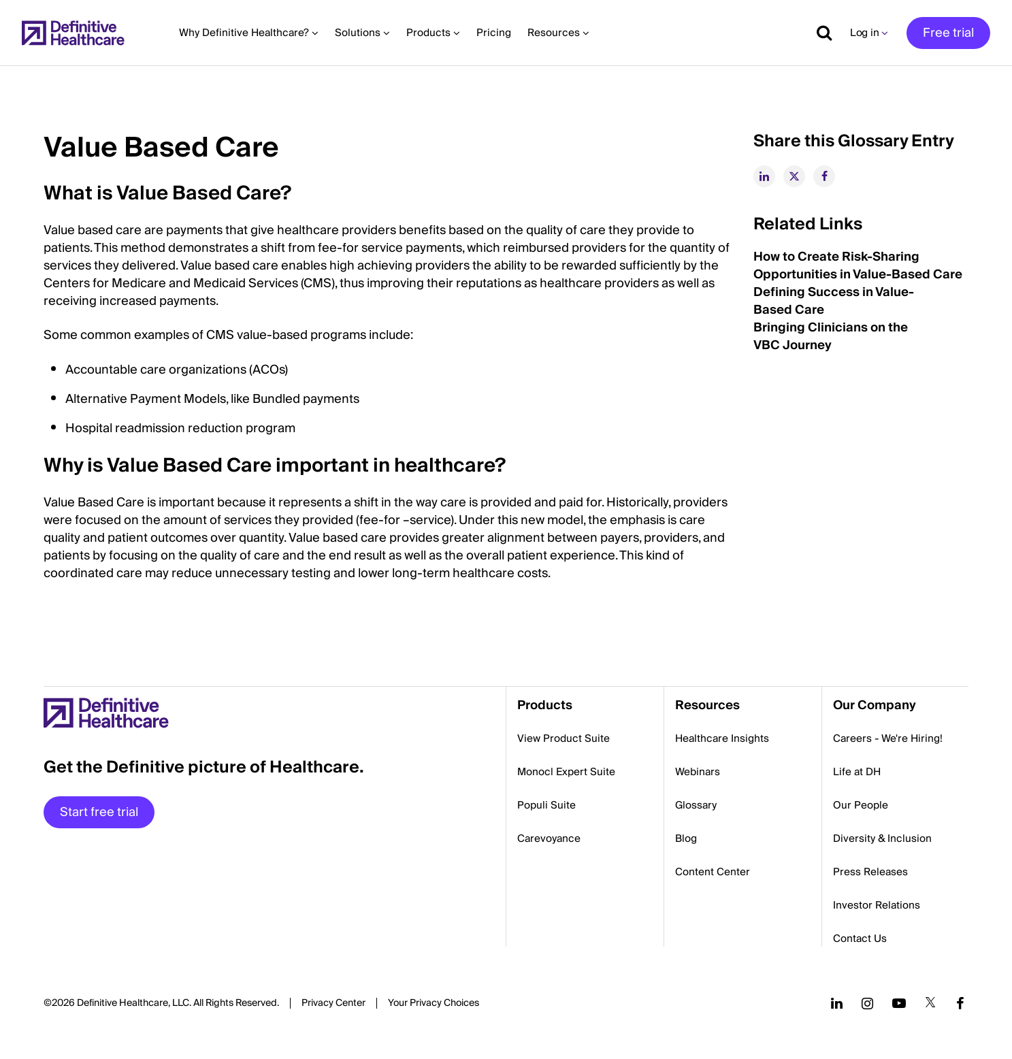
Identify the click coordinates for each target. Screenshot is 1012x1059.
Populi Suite (546, 805)
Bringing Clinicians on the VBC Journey (830, 336)
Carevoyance (549, 838)
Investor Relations (876, 905)
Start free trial (99, 812)
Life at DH (857, 771)
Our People (860, 805)
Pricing (493, 33)
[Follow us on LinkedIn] (836, 1003)
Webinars (697, 771)
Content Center (712, 871)
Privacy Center (333, 1003)
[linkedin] (764, 176)
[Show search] (819, 32)
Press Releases (870, 871)
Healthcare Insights (722, 738)
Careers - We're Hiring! (888, 738)
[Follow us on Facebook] (960, 1003)
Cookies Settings (433, 1004)
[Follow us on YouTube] (899, 1003)
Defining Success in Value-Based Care (833, 301)
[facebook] (824, 176)
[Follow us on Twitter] (930, 1003)
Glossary (696, 805)
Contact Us (860, 938)
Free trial (948, 33)
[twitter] (794, 176)
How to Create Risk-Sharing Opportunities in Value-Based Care (857, 265)
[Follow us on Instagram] (867, 1003)
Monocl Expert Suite (566, 771)
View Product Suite (563, 738)
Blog (686, 838)
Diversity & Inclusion (882, 838)
